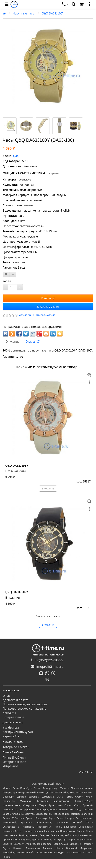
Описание (12, 341)
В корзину (48, 298)
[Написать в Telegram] (54, 673)
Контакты (9, 712)
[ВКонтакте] (48, 679)
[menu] (7, 4)
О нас (6, 695)
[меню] (89, 4)
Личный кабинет (14, 757)
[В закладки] (6, 274)
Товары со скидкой (16, 747)
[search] (74, 4)
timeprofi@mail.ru (47, 667)
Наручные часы (24, 13)
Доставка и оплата (15, 700)
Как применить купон (18, 732)
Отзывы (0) (32, 341)
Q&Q (16, 155)
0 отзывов (24, 315)
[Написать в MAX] (42, 673)
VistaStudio (86, 772)
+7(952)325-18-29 (47, 660)
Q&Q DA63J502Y (16, 592)
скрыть (54, 173)
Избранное (10, 766)
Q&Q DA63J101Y (16, 465)
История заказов (14, 761)
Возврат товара (13, 717)
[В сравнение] (12, 274)
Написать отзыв (44, 315)
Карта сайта (11, 736)
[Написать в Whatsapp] (48, 673)
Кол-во (7, 281)
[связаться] (65, 4)
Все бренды (11, 727)
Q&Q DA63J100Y (53, 13)
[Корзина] (81, 4)
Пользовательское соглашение (24, 708)
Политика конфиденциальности (25, 704)
